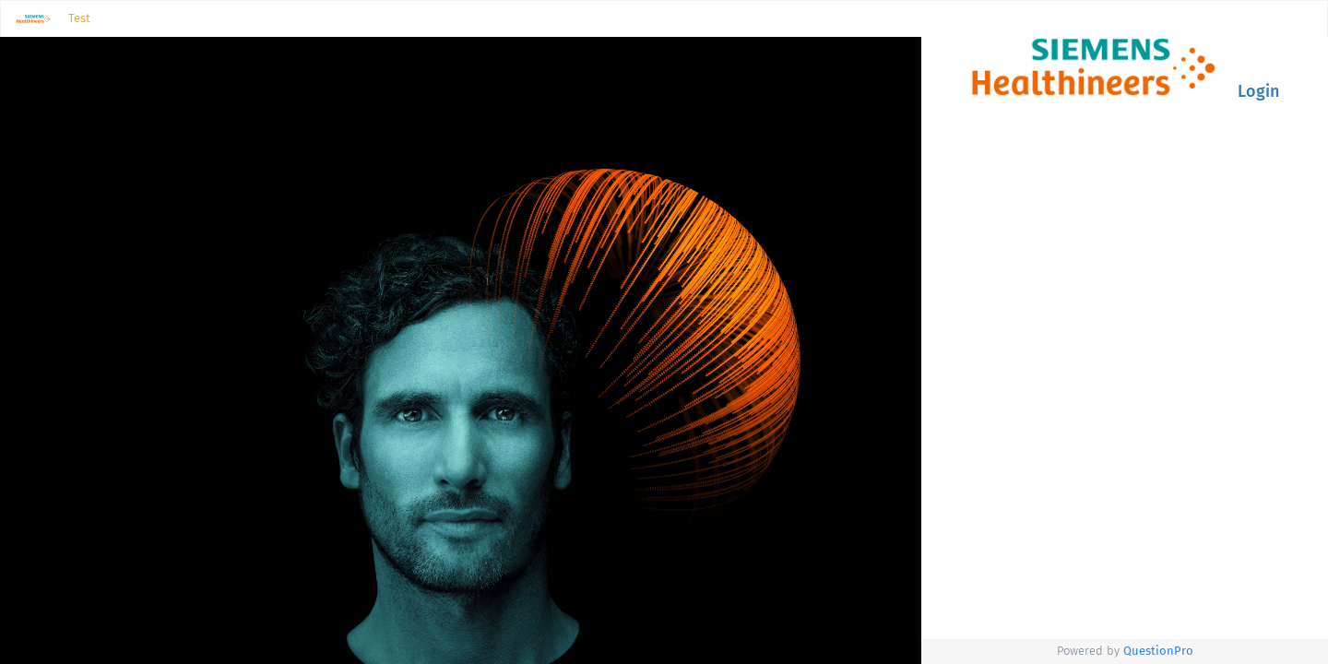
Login (1258, 91)
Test (79, 18)
